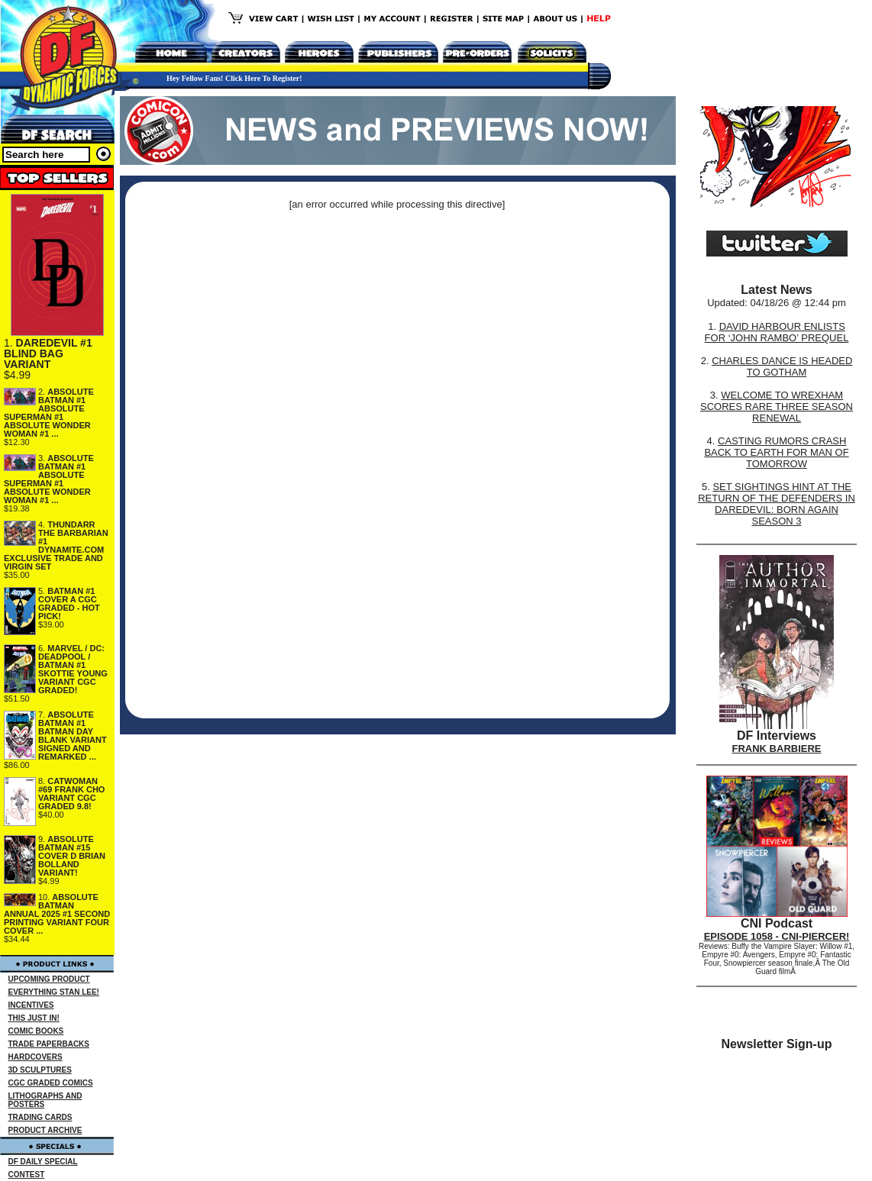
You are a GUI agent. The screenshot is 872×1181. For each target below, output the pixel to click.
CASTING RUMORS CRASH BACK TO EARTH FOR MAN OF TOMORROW (776, 452)
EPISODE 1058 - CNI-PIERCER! (777, 936)
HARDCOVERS (35, 1057)
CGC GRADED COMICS (50, 1083)
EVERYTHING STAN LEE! (53, 992)
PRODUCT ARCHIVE (45, 1130)
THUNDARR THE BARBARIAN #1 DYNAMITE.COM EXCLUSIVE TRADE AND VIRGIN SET (56, 545)
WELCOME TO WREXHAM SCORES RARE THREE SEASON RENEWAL (776, 406)
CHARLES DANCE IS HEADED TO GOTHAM (782, 366)
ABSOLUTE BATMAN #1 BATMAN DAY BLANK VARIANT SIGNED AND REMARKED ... (72, 735)
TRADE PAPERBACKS (49, 1044)
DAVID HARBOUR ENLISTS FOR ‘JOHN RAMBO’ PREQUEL (777, 332)
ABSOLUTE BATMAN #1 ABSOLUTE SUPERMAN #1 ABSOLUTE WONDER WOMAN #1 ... (49, 412)
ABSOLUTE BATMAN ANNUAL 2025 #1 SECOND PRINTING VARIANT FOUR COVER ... (57, 913)
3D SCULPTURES (40, 1070)
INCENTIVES (31, 1005)
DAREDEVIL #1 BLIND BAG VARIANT (48, 353)
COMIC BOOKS (36, 1031)
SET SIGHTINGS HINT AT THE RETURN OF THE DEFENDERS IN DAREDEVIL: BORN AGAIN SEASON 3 (776, 504)
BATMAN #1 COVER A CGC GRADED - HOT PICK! (69, 603)
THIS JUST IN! (34, 1018)
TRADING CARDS (40, 1117)
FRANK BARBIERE (777, 748)
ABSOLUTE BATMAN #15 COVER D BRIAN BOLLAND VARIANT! (71, 855)
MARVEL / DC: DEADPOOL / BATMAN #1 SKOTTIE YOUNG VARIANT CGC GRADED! (73, 669)
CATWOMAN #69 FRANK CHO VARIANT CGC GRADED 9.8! (71, 793)
